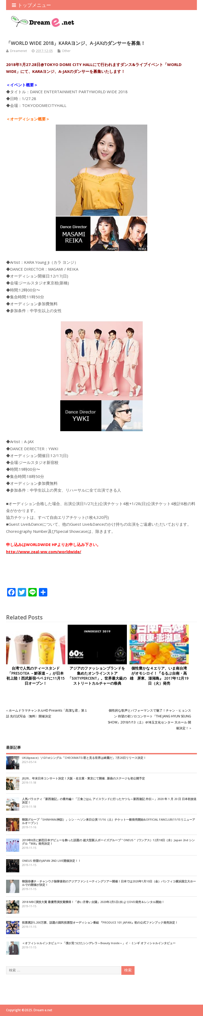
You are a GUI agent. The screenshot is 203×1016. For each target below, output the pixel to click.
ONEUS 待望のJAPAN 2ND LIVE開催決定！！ (51, 861)
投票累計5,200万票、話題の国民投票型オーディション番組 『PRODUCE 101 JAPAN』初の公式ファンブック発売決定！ (100, 922)
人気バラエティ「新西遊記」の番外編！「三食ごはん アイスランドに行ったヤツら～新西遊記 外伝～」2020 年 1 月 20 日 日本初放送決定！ (109, 800)
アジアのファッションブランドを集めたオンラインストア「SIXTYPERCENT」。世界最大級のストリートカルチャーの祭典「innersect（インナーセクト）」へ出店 (97, 680)
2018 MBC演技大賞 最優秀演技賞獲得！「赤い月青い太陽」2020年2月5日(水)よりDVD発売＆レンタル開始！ (93, 902)
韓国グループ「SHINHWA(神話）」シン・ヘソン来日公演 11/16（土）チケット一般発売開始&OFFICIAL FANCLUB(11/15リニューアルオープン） (108, 821)
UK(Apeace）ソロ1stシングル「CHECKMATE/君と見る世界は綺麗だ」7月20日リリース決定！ (84, 758)
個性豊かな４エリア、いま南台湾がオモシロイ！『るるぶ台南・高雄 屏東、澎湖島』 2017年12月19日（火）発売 (159, 676)
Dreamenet (18, 51)
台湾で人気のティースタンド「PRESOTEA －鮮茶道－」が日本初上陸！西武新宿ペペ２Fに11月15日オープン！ (35, 676)
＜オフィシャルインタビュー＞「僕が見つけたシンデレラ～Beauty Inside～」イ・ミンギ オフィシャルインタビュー (99, 943)
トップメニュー (31, 5)
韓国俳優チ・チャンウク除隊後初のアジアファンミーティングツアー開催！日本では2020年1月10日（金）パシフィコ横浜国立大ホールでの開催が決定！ (109, 883)
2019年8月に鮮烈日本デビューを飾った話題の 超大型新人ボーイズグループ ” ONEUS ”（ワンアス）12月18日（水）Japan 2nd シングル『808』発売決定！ (108, 841)
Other (66, 51)
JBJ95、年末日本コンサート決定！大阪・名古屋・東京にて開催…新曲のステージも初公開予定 (83, 778)
